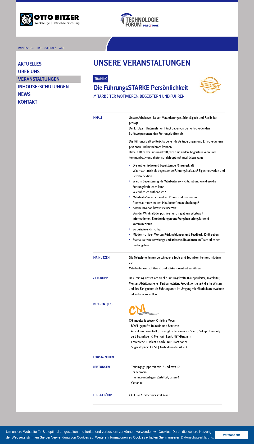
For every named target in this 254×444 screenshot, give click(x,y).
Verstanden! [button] (231, 435)
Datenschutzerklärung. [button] (197, 437)
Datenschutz (46, 48)
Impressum (26, 48)
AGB (61, 48)
